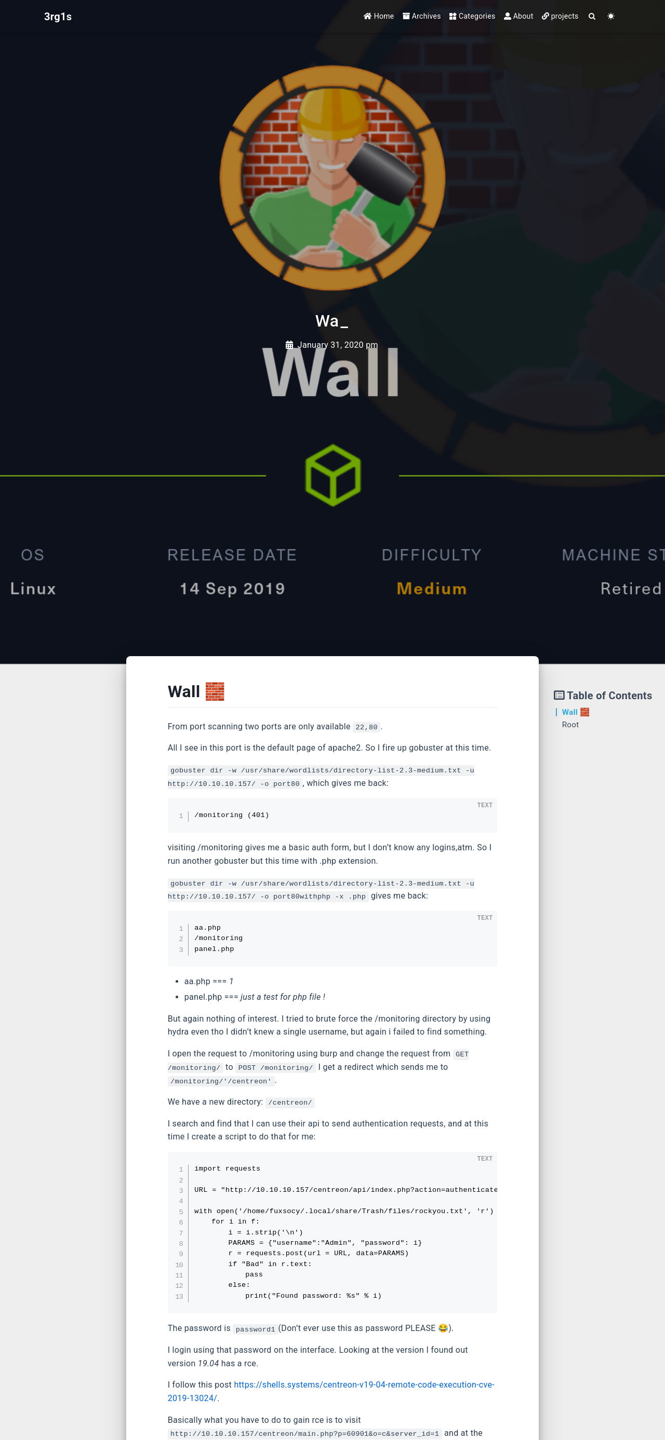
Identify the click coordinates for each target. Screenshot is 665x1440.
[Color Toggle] (611, 16)
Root (570, 724)
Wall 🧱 (576, 712)
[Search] (592, 16)
